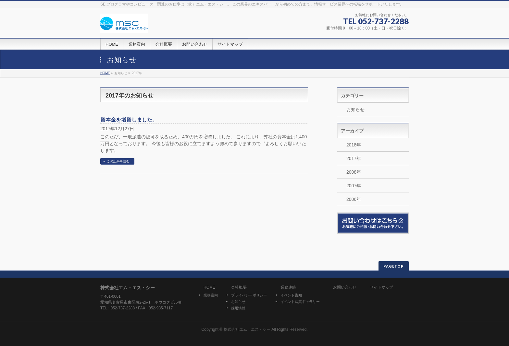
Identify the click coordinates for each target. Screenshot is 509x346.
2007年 (353, 185)
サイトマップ (381, 287)
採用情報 (238, 308)
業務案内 (211, 295)
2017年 (353, 158)
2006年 (353, 199)
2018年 (353, 144)
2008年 (353, 172)
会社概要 (239, 287)
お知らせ (355, 109)
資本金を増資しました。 (128, 119)
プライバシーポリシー (249, 295)
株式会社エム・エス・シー (247, 329)
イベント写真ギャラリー (300, 302)
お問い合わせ (344, 287)
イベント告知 (291, 295)
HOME (105, 73)
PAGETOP (393, 266)
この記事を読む (118, 161)
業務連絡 (288, 287)
